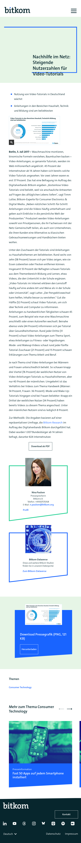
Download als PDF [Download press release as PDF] (40, 446)
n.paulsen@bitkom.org (42, 504)
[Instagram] (35, 825)
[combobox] (10, 833)
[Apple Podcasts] (55, 825)
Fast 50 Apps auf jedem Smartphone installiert (38, 775)
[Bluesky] (45, 825)
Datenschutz (53, 834)
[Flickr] (74, 825)
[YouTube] (16, 825)
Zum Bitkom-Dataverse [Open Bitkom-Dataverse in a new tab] (34, 571)
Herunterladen (29, 649)
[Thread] (25, 825)
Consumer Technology (20, 687)
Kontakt (66, 814)
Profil (25, 510)
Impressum (71, 834)
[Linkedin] (6, 825)
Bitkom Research (52, 422)
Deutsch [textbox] (8, 834)
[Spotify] (64, 825)
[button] (69, 709)
